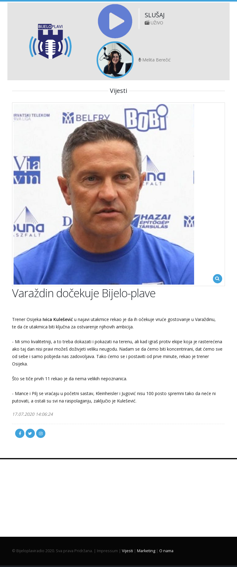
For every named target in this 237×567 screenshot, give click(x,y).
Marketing (146, 550)
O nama (166, 550)
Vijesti (127, 550)
